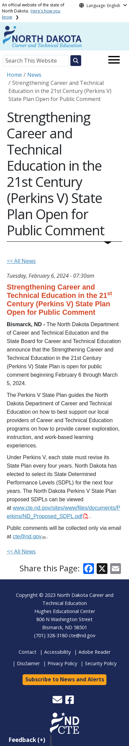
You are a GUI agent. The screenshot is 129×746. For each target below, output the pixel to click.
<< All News (21, 261)
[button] (58, 701)
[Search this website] (75, 60)
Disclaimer (28, 663)
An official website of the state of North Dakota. (33, 11)
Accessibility (57, 652)
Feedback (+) (26, 740)
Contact (27, 652)
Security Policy (101, 663)
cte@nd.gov (82, 635)
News (34, 74)
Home (14, 74)
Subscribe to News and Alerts (64, 679)
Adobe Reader (94, 652)
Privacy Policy (62, 663)
